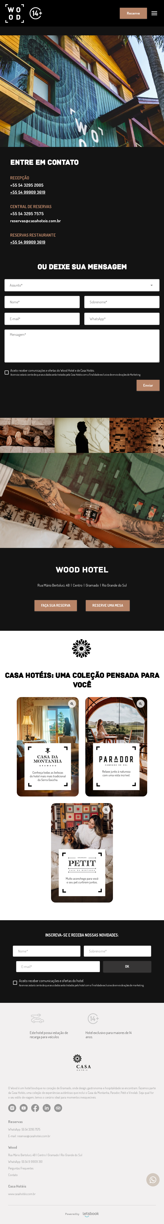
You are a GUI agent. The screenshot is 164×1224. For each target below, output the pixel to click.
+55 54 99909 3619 (27, 192)
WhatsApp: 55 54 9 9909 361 (25, 1161)
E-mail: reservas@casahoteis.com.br (29, 1136)
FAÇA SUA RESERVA (55, 605)
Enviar (148, 385)
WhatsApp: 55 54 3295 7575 (24, 1129)
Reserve (133, 13)
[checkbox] (72, 372)
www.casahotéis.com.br (22, 1194)
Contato (13, 1175)
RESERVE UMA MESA (107, 605)
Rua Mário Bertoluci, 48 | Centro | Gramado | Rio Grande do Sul (45, 1155)
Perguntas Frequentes (20, 1168)
